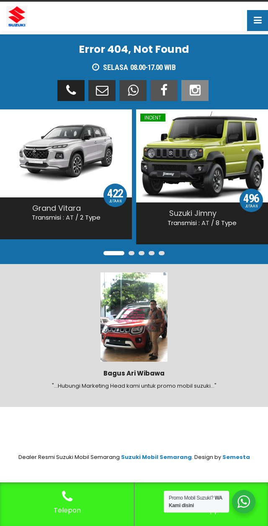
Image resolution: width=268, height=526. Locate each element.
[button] (113, 253)
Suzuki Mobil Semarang (156, 457)
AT (70, 217)
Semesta (236, 457)
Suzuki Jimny (192, 213)
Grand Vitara (56, 208)
